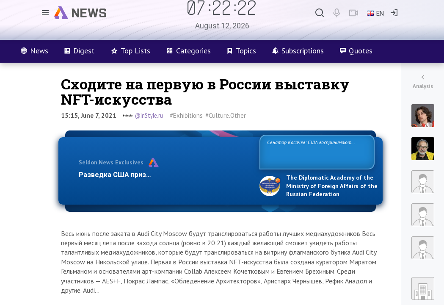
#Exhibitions (186, 115)
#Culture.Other (225, 115)
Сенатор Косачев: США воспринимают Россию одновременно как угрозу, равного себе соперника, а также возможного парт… (315, 151)
